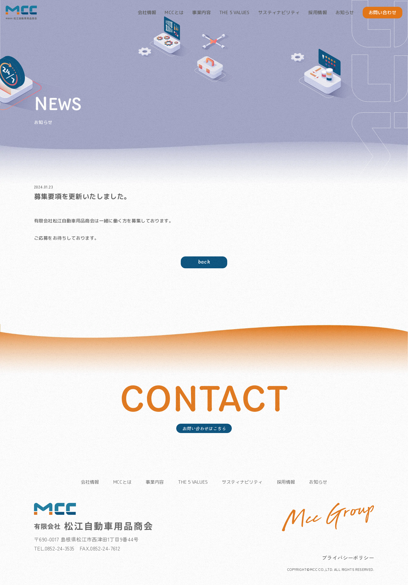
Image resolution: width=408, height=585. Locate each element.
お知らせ (344, 12)
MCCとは (174, 12)
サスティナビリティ (279, 12)
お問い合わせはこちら (204, 440)
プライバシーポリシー (348, 561)
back (204, 270)
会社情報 (147, 12)
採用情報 (317, 12)
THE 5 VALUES (234, 12)
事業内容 (201, 12)
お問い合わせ (382, 12)
